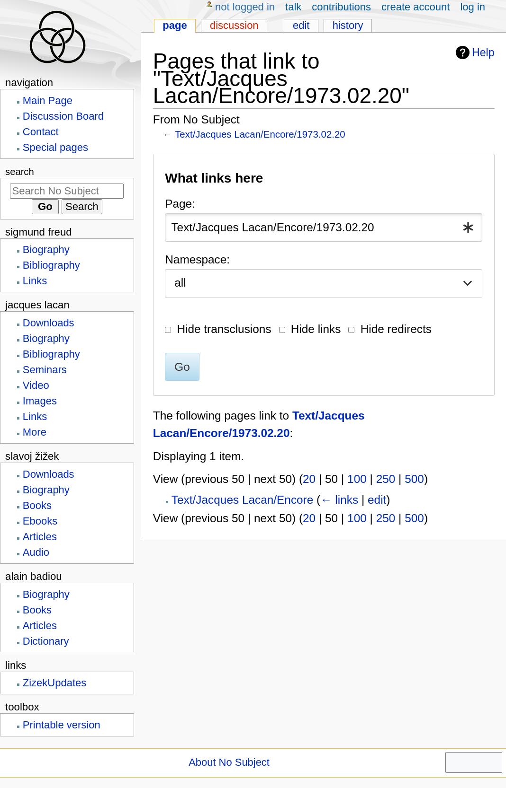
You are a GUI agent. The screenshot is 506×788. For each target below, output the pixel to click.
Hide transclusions (224, 329)
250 (386, 479)
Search (19, 171)
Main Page (47, 100)
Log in (472, 7)
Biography (46, 249)
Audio (36, 552)
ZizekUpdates (55, 683)
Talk (293, 7)
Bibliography (51, 265)
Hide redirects (396, 329)
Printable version (61, 725)
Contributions (341, 7)
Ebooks (40, 521)
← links (339, 499)
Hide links (316, 329)
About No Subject (229, 762)
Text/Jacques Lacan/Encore (242, 499)
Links (35, 281)
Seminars (45, 370)
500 (414, 479)
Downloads (48, 323)
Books (37, 505)
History (348, 25)
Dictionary (46, 641)
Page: (180, 203)
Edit (301, 25)
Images (40, 401)
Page (175, 25)
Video (36, 385)
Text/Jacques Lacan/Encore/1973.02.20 (260, 134)
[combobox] (323, 227)
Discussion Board (63, 116)
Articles (40, 537)
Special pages (55, 147)
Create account (415, 7)
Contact (41, 132)
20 (309, 479)
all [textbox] (180, 282)
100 (357, 479)
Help (474, 53)
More (34, 432)
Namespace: (197, 259)
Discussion (234, 25)
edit (377, 499)
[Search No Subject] (67, 191)
